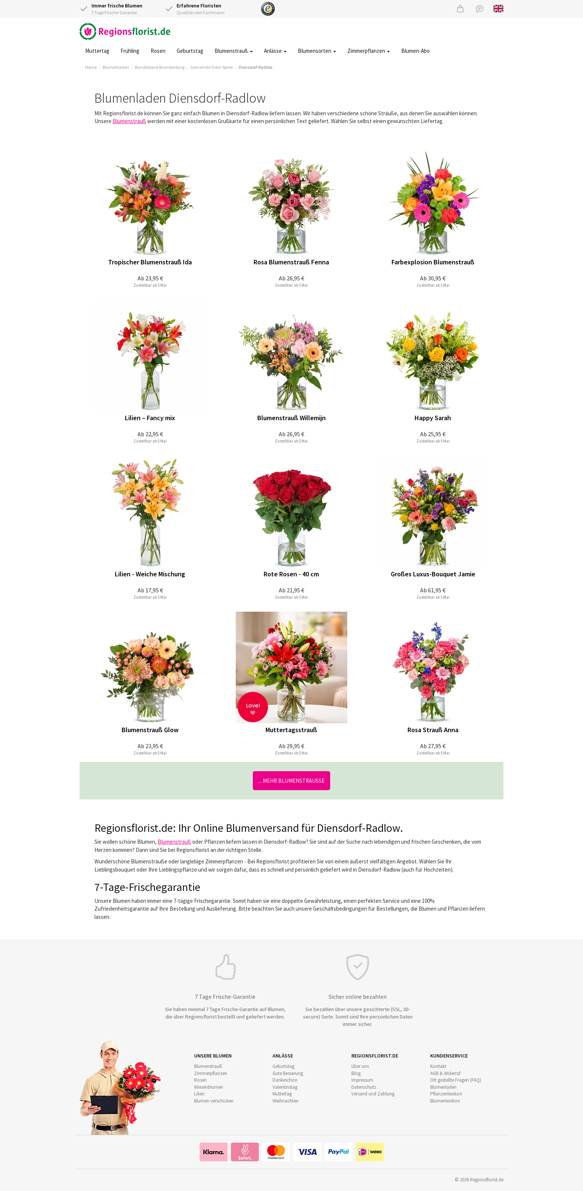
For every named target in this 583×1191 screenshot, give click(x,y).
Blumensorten (317, 50)
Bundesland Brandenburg (159, 67)
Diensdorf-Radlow (256, 67)
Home (91, 67)
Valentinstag (285, 1087)
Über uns (360, 1066)
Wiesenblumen (208, 1087)
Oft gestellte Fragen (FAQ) (455, 1080)
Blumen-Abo (415, 50)
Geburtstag (190, 50)
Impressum (362, 1080)
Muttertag (97, 50)
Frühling (129, 50)
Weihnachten (286, 1101)
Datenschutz (363, 1087)
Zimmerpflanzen (368, 50)
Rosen (158, 50)
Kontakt (438, 1066)
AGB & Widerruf (445, 1073)
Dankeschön (285, 1080)
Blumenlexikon (445, 1101)
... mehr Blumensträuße (291, 780)
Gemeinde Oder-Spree (211, 67)
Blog (356, 1073)
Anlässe (275, 50)
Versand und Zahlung (372, 1094)
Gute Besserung (288, 1073)
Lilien (199, 1094)
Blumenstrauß (234, 50)
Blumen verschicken (213, 1101)
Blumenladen (116, 67)
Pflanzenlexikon (446, 1094)
